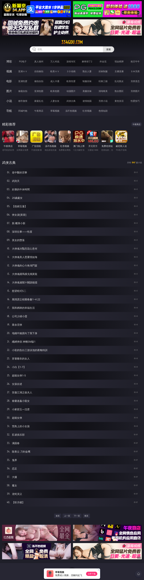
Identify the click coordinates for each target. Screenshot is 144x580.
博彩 (9, 61)
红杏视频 (87, 110)
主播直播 (119, 71)
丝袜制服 (103, 71)
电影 (9, 81)
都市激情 (22, 100)
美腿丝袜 (87, 91)
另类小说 (103, 100)
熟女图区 (119, 91)
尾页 (86, 515)
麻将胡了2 (87, 61)
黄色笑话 (119, 100)
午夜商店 (38, 110)
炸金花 (103, 61)
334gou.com (72, 42)
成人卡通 (54, 81)
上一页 (67, 515)
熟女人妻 (87, 71)
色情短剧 (103, 110)
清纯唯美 (103, 91)
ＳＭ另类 (135, 71)
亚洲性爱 (22, 81)
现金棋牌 (119, 61)
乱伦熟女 (119, 81)
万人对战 (54, 61)
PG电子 (22, 61)
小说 (9, 101)
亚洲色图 (38, 91)
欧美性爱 (71, 81)
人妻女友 (54, 100)
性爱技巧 (135, 100)
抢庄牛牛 (135, 61)
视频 (9, 71)
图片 (9, 91)
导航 (9, 111)
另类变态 (135, 81)
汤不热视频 (71, 110)
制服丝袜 (87, 81)
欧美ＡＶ (54, 71)
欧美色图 (54, 91)
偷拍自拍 (38, 81)
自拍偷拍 (38, 71)
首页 (58, 515)
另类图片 (135, 91)
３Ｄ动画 (71, 71)
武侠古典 (71, 100)
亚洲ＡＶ (22, 71)
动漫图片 (71, 91)
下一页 (77, 515)
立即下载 (92, 573)
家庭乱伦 (38, 100)
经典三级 (103, 81)
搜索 (108, 49)
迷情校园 (87, 100)
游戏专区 (71, 61)
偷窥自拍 (22, 91)
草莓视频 (54, 110)
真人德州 (38, 61)
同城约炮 (22, 110)
